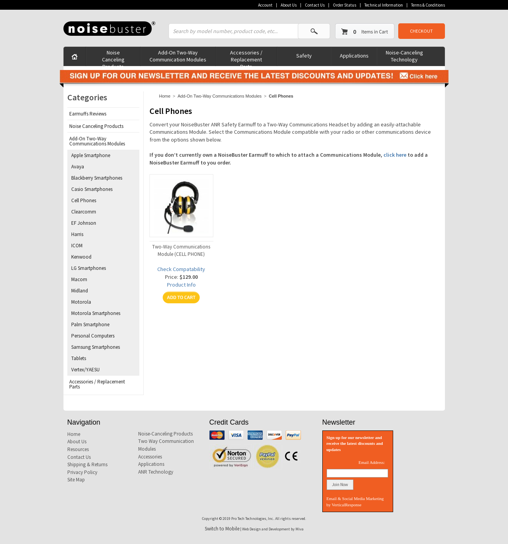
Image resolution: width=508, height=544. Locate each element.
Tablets (78, 358)
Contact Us (315, 5)
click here (394, 154)
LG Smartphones (88, 268)
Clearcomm (83, 211)
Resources (78, 449)
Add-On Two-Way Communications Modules (220, 96)
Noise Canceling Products (113, 57)
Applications (354, 55)
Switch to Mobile (222, 528)
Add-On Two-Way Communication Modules (177, 56)
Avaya (77, 166)
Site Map (76, 479)
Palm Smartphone (90, 324)
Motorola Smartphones (95, 313)
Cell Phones (83, 200)
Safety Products (304, 59)
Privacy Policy (82, 472)
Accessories (150, 456)
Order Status (344, 5)
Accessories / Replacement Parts (246, 57)
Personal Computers (92, 335)
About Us (289, 5)
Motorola (81, 302)
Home (165, 96)
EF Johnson (83, 223)
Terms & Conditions (428, 5)
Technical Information (383, 5)
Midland (79, 290)
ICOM (77, 245)
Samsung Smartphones (95, 347)
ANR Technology (155, 472)
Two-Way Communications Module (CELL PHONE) (181, 250)
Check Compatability (181, 269)
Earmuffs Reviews (87, 113)
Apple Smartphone (90, 155)
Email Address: (372, 462)
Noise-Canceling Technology (404, 56)
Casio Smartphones (91, 189)
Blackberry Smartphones (96, 178)
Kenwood (81, 257)
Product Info (181, 284)
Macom (79, 279)
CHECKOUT (421, 31)
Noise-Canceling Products (165, 433)
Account (265, 5)
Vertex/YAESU (85, 369)
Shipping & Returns (87, 464)
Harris (77, 234)
